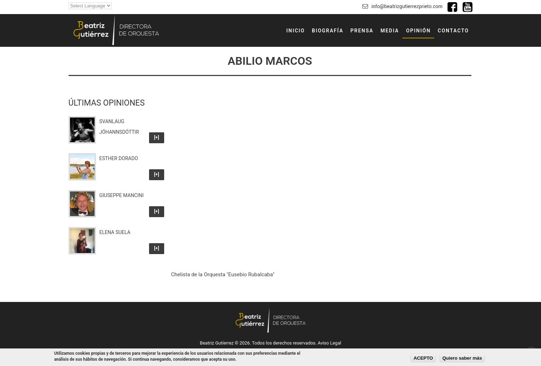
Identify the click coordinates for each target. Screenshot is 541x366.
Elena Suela (114, 232)
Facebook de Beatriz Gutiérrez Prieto (452, 7)
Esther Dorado (118, 158)
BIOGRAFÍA (327, 30)
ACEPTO (423, 358)
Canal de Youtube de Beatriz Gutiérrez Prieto (467, 7)
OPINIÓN (418, 30)
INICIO (295, 30)
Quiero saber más (462, 358)
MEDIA (389, 30)
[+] (156, 137)
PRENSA (362, 30)
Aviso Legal (329, 343)
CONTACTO (453, 30)
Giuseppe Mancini (121, 195)
